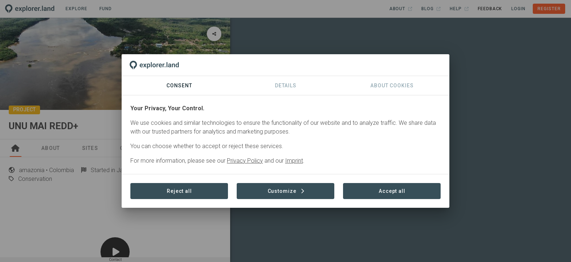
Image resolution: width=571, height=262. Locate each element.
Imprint (294, 160)
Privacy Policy (245, 160)
